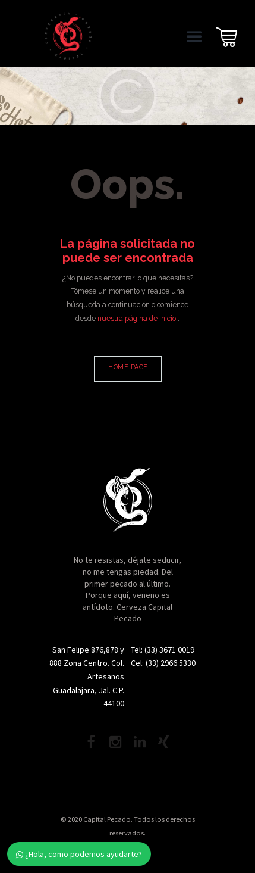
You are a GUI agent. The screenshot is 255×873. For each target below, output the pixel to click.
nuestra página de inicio (137, 318)
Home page (128, 367)
